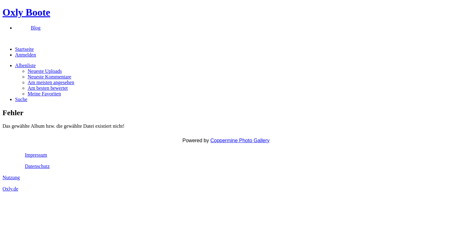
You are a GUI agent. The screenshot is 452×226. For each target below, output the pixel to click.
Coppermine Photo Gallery (240, 140)
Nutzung (11, 177)
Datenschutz (37, 166)
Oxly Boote (26, 12)
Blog (35, 27)
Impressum (36, 155)
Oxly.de (10, 188)
